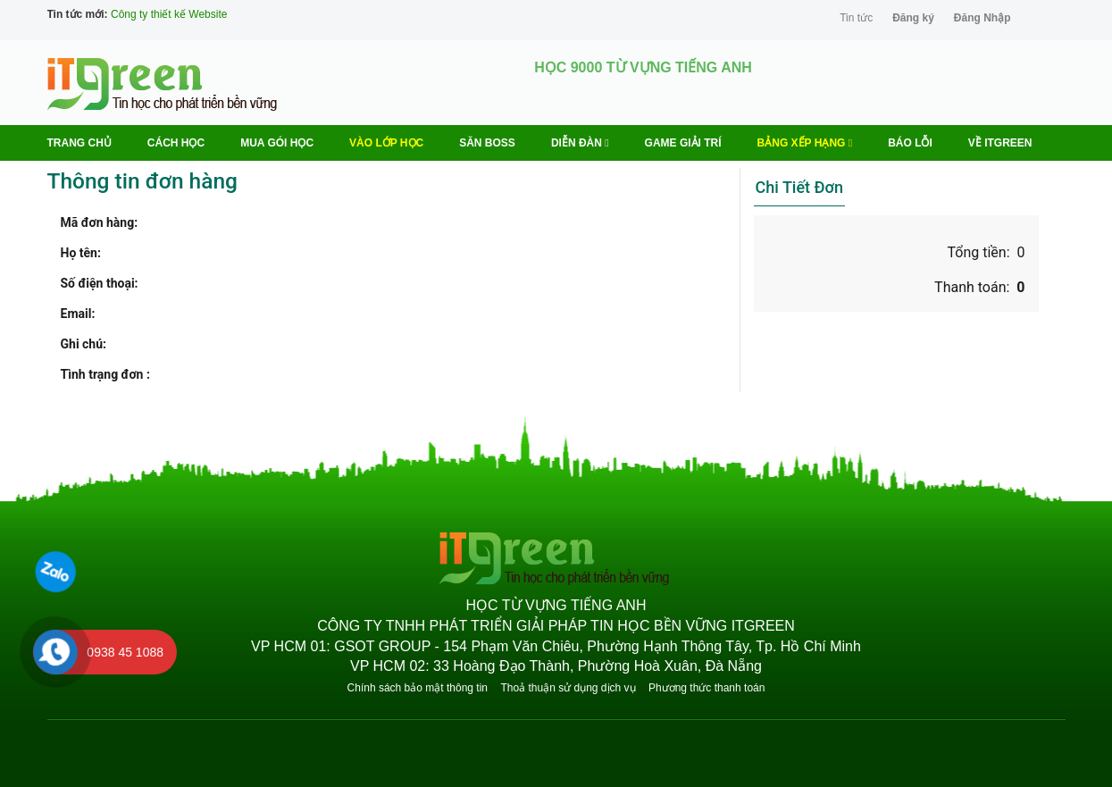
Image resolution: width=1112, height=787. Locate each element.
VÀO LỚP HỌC (386, 143)
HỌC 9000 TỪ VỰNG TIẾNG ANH (643, 67)
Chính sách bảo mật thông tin (417, 688)
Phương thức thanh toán (706, 688)
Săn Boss (487, 143)
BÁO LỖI (910, 143)
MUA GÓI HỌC (277, 143)
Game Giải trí (683, 143)
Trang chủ (79, 143)
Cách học (176, 143)
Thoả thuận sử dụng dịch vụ (567, 688)
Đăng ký (913, 18)
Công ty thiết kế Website (169, 14)
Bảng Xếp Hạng (805, 143)
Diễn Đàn (580, 143)
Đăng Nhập (982, 18)
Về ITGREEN (1000, 143)
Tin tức (856, 18)
